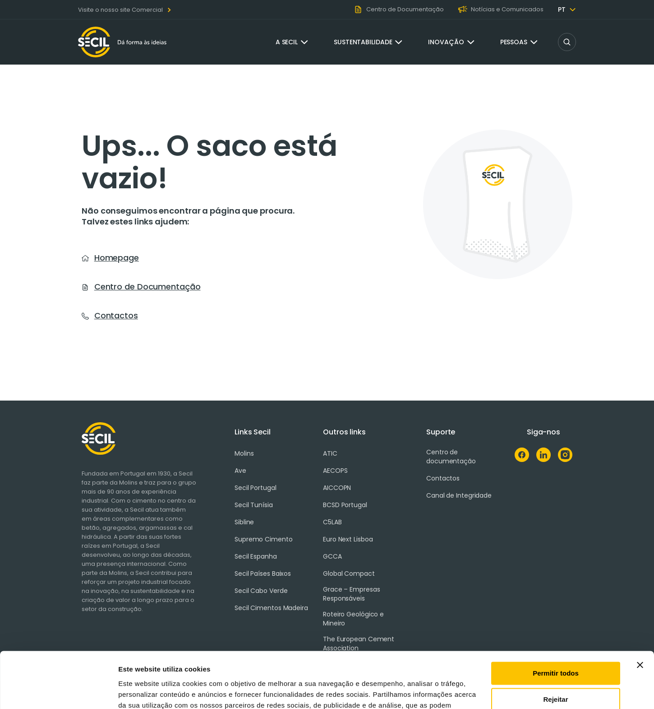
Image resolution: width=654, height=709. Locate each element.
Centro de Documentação (147, 286)
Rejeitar (555, 649)
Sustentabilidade (363, 42)
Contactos (116, 315)
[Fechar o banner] (640, 615)
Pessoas (513, 42)
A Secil (287, 42)
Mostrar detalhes (145, 691)
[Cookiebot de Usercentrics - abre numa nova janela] (58, 691)
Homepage (116, 257)
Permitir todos (556, 623)
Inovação (446, 42)
